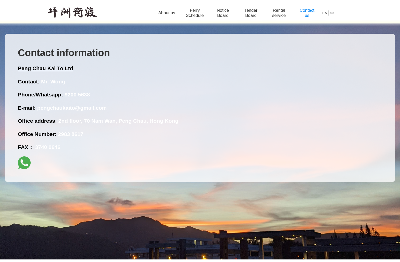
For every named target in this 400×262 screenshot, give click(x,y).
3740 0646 (47, 147)
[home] (72, 13)
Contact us (307, 13)
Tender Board (250, 13)
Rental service (279, 13)
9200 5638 (77, 94)
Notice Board (223, 13)
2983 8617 (70, 134)
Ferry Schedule (195, 13)
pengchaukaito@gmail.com (72, 108)
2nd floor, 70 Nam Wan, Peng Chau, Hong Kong (118, 121)
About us (166, 12)
